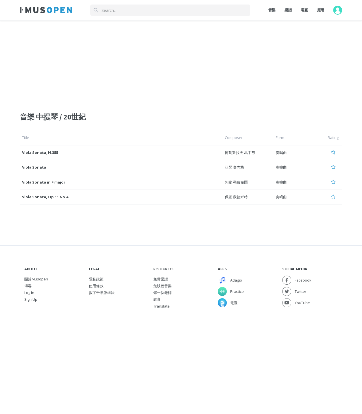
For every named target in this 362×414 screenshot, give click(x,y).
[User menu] (337, 10)
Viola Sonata (34, 167)
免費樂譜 (160, 279)
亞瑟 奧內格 (234, 167)
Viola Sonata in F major (43, 182)
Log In (29, 292)
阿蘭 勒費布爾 (236, 182)
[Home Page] (46, 10)
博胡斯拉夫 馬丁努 (240, 152)
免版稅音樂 (162, 285)
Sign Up (30, 299)
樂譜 (288, 9)
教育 (157, 299)
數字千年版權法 (102, 292)
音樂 (271, 9)
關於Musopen (36, 279)
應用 (320, 9)
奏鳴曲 (281, 152)
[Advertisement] (181, 351)
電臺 (304, 9)
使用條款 (96, 285)
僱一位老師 (162, 292)
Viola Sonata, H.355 (40, 152)
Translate (161, 306)
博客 (28, 285)
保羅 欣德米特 (236, 196)
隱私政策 (96, 279)
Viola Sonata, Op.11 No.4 (45, 196)
